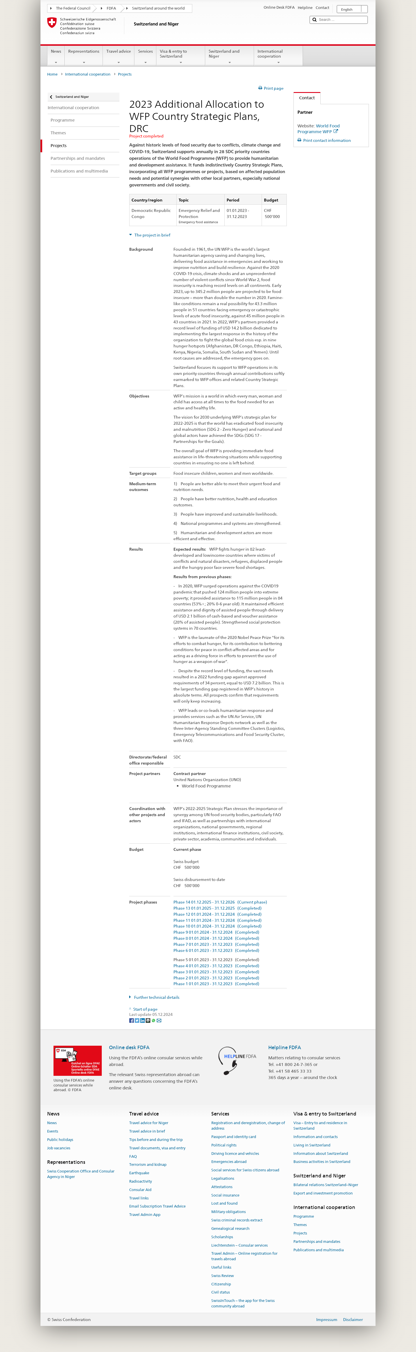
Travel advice (118, 57)
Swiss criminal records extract (236, 1220)
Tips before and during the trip (156, 1139)
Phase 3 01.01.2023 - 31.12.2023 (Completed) (216, 972)
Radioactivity (140, 1181)
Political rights (223, 1145)
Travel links (139, 1198)
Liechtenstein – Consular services (239, 1245)
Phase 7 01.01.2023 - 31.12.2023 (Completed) (216, 944)
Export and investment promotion (323, 1193)
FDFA (111, 8)
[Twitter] (137, 1020)
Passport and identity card (233, 1137)
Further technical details (156, 997)
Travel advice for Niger (148, 1123)
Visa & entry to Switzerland (181, 57)
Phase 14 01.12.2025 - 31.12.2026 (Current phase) (220, 902)
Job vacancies (58, 1148)
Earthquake (139, 1173)
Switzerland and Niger (230, 57)
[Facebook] (132, 1020)
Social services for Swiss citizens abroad (245, 1170)
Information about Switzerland (320, 1153)
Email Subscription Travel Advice (157, 1206)
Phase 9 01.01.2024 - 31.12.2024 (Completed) (216, 932)
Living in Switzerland (311, 1145)
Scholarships (222, 1237)
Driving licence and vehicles (235, 1153)
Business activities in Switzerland (321, 1162)
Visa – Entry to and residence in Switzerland (320, 1126)
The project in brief (152, 235)
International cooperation (278, 57)
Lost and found (224, 1203)
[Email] (159, 1020)
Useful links (221, 1267)
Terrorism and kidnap (148, 1165)
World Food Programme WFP (318, 128)
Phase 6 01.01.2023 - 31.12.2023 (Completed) (216, 950)
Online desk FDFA (129, 1047)
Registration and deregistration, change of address (248, 1126)
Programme (303, 1216)
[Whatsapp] (154, 1020)
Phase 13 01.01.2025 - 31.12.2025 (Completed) (217, 908)
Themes (300, 1225)
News (56, 57)
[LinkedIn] (143, 1020)
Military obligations (228, 1212)
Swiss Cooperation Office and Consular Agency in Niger (80, 1174)
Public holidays (60, 1139)
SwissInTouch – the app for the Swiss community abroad (243, 1303)
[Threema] (148, 1020)
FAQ (133, 1156)
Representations (84, 57)
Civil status (220, 1292)
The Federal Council (73, 8)
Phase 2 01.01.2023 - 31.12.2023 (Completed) (216, 978)
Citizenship (221, 1284)
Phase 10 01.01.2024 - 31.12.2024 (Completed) (217, 926)
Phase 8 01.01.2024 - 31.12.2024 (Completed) (216, 938)
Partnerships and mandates (316, 1241)
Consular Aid (140, 1190)
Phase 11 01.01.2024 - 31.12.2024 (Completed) (217, 920)
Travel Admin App (144, 1215)
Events (52, 1131)
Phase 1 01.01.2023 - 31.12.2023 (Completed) (216, 984)
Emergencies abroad (229, 1162)
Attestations (221, 1187)
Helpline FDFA (284, 1047)
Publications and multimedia (318, 1250)
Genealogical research (230, 1228)
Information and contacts (315, 1137)
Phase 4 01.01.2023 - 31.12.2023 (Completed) (216, 966)
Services (145, 57)
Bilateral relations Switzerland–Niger (325, 1185)
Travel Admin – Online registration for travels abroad (244, 1256)
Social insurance (225, 1195)
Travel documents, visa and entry (157, 1148)
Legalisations (222, 1178)
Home (52, 74)
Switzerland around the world (158, 8)
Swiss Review (222, 1276)
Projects (300, 1233)
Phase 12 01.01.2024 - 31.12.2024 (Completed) (217, 914)
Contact (304, 97)
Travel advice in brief (147, 1131)
